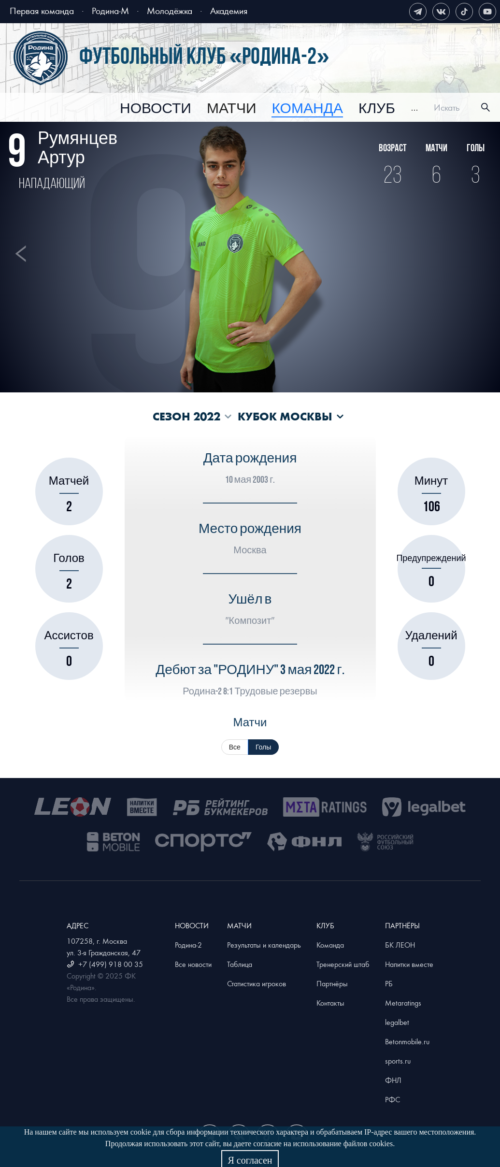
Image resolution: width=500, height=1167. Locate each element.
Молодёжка (169, 10)
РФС (392, 1099)
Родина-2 (188, 945)
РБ (389, 983)
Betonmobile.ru (407, 1041)
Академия (228, 10)
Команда (330, 945)
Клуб (376, 108)
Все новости (193, 964)
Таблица (239, 964)
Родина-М (110, 10)
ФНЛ (393, 1080)
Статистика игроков (256, 983)
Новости (155, 108)
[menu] (269, 107)
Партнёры (332, 983)
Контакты (330, 1003)
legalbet (397, 1022)
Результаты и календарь (264, 945)
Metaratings (403, 1003)
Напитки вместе (409, 964)
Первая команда (42, 10)
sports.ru (398, 1061)
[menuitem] (155, 108)
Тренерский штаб (343, 964)
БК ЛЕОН (400, 945)
